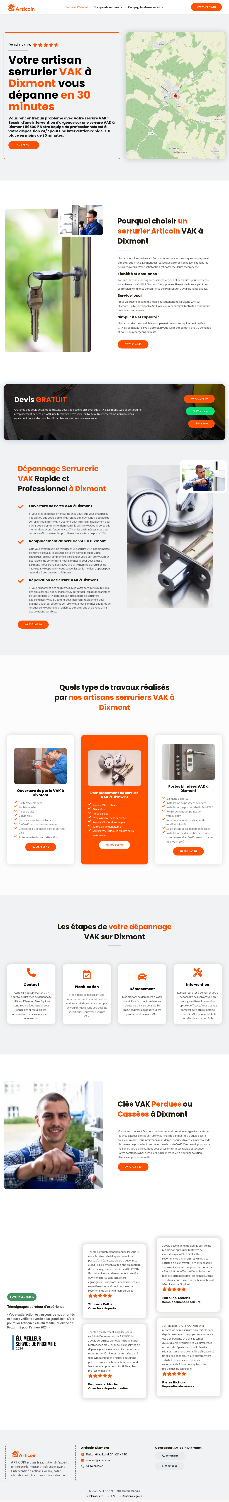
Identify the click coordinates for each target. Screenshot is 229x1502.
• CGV (111, 1498)
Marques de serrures (108, 7)
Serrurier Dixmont (77, 7)
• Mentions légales (131, 1498)
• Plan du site (94, 1498)
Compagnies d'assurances (145, 7)
